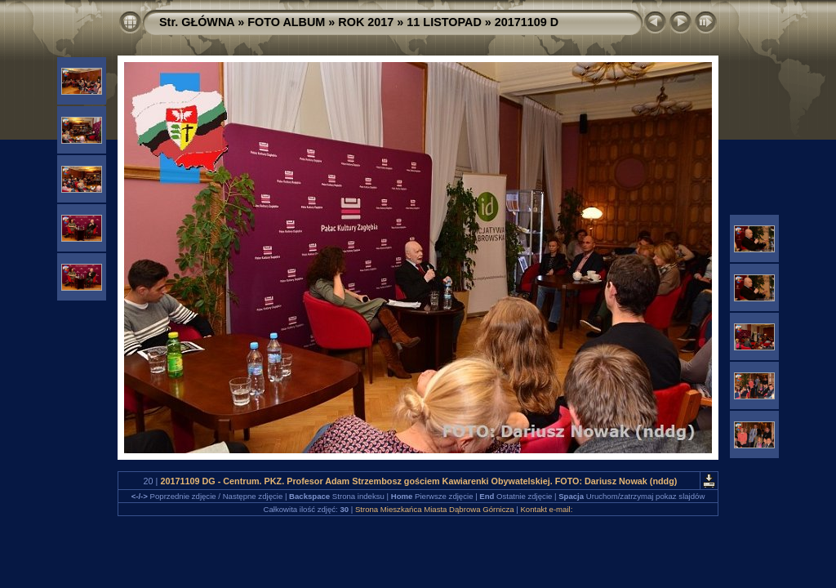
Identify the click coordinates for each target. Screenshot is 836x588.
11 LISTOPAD (444, 22)
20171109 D (526, 22)
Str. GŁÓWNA (196, 22)
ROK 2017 (366, 22)
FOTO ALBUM (286, 22)
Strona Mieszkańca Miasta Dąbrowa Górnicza (434, 509)
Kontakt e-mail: (546, 509)
